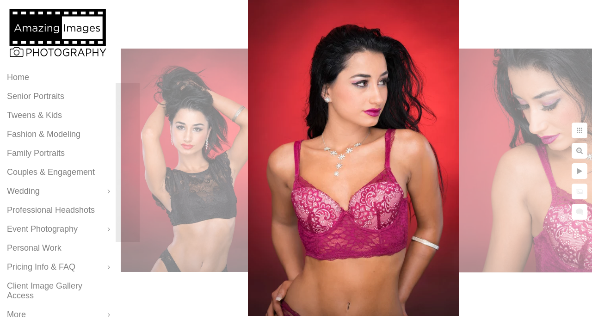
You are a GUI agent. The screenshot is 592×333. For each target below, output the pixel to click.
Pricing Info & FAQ (41, 266)
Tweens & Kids (34, 115)
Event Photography (42, 229)
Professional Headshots (51, 210)
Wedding (23, 191)
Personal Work (34, 248)
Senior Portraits (35, 96)
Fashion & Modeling (43, 134)
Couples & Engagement (51, 172)
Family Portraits (36, 153)
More (16, 314)
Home (18, 77)
